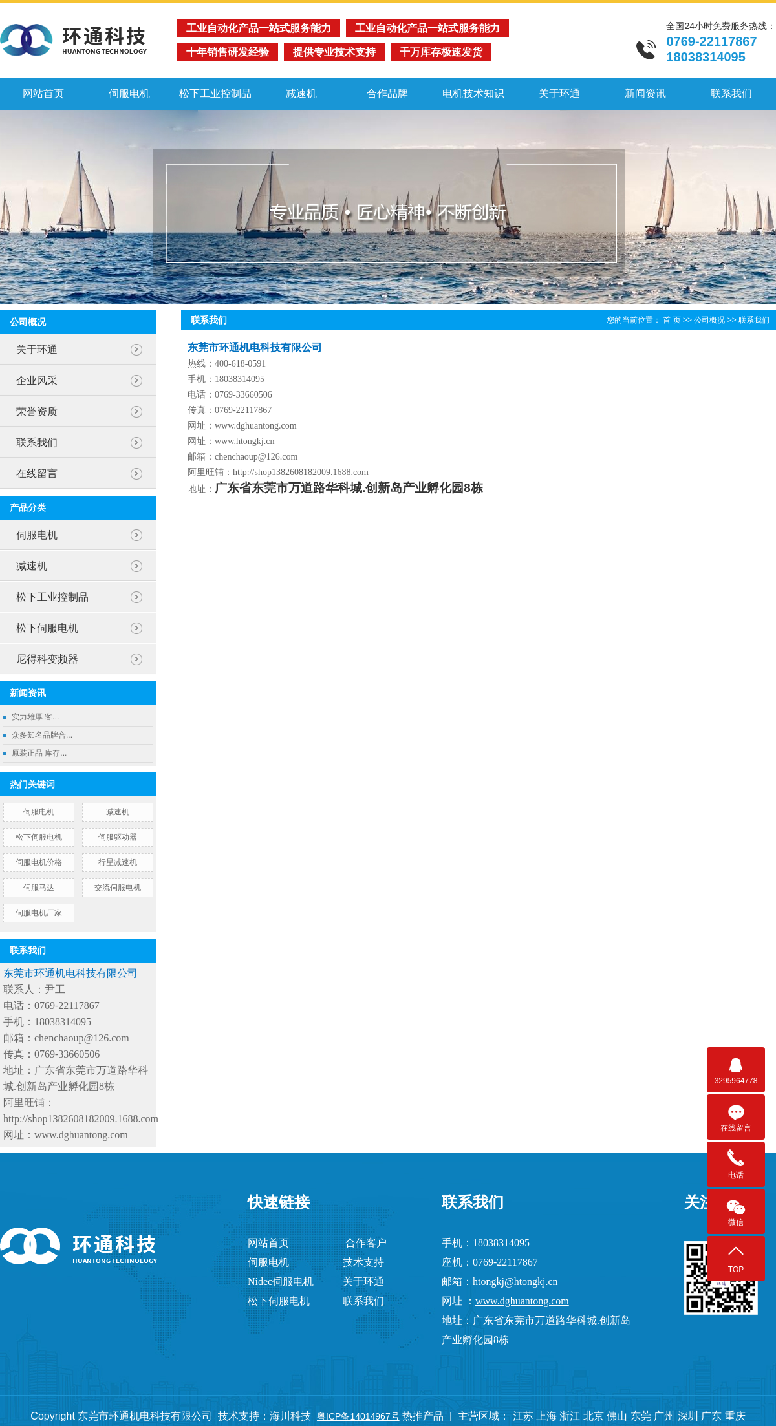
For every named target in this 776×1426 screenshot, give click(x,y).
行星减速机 (117, 862)
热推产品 (423, 1415)
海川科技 (290, 1415)
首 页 (671, 320)
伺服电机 (129, 93)
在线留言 (37, 473)
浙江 (569, 1415)
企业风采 (37, 380)
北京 (593, 1415)
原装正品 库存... (39, 753)
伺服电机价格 (39, 862)
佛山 (617, 1415)
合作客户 (366, 1242)
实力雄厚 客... (35, 716)
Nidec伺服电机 (281, 1281)
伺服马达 (38, 887)
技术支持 (363, 1262)
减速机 (301, 93)
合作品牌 (387, 93)
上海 (546, 1415)
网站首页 (43, 93)
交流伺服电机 (117, 887)
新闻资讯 (645, 93)
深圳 (688, 1415)
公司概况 (709, 320)
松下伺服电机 (47, 628)
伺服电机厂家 (39, 912)
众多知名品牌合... (42, 735)
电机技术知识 (473, 93)
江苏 (523, 1415)
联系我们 (731, 93)
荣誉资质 (37, 411)
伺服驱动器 (117, 837)
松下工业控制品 (215, 93)
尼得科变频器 (47, 659)
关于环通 (559, 93)
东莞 (640, 1415)
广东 (711, 1415)
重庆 (735, 1415)
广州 (664, 1415)
